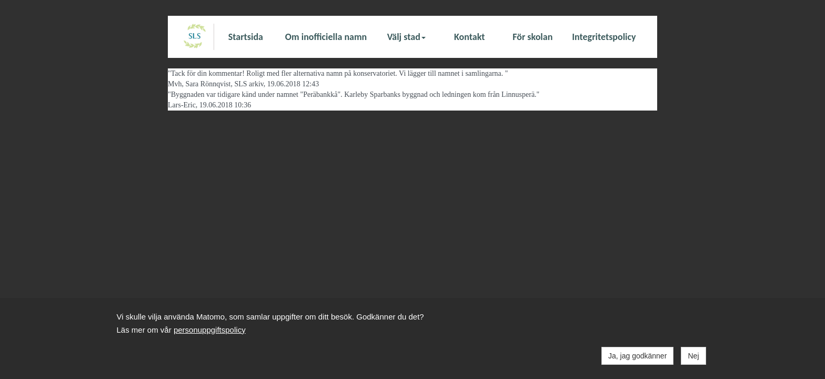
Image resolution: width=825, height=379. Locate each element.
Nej (693, 356)
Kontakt (469, 37)
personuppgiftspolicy (210, 329)
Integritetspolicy (604, 37)
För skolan (532, 37)
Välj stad (406, 37)
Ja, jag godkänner (637, 356)
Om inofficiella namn (326, 37)
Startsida (245, 37)
